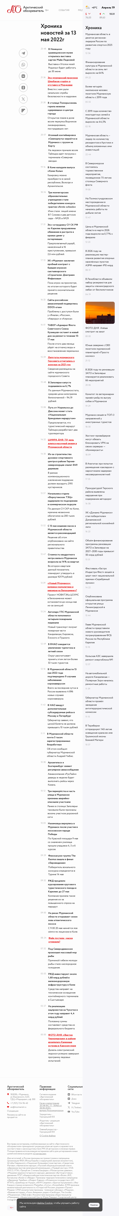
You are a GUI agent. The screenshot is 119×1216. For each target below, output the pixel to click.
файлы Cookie (45, 1203)
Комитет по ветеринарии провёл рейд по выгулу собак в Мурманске (99, 397)
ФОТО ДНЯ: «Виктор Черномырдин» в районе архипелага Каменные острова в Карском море (62, 1040)
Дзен (73, 1099)
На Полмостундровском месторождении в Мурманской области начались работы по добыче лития (99, 206)
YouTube (75, 1112)
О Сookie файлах (48, 1136)
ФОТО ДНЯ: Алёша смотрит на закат (96, 329)
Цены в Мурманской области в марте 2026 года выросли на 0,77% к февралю (99, 232)
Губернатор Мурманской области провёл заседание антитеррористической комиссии (99, 705)
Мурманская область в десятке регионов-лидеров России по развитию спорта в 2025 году (98, 41)
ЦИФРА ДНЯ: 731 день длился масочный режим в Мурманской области (62, 443)
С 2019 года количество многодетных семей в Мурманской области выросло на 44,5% (98, 116)
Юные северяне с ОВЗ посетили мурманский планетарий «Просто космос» (97, 351)
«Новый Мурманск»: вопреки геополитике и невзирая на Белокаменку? (62, 587)
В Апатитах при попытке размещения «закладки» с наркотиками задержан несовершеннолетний (99, 469)
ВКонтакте (76, 1094)
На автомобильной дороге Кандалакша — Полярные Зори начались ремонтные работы (99, 679)
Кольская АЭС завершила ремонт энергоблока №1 (99, 657)
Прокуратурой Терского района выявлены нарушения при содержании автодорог (99, 494)
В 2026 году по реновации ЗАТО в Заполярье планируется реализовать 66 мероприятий (99, 375)
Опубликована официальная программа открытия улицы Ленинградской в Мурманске (99, 604)
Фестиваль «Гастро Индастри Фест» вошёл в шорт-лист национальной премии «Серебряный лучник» (99, 576)
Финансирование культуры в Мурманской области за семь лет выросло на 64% (98, 68)
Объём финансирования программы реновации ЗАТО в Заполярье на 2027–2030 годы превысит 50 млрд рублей (99, 548)
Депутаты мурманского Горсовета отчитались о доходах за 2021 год (61, 361)
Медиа (82, 10)
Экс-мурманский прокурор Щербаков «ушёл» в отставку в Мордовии (63, 81)
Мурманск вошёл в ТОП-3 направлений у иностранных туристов (99, 418)
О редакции (12, 1111)
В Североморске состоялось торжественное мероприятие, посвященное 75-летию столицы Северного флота (98, 174)
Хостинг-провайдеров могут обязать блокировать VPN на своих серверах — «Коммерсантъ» (97, 443)
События (64, 10)
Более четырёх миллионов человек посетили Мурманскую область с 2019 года (98, 92)
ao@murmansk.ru (18, 1107)
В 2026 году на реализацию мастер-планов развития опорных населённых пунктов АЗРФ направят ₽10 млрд (99, 258)
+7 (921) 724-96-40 (19, 1103)
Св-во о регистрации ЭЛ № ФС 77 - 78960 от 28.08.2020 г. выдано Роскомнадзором (51, 1107)
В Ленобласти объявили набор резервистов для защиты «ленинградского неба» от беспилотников (99, 284)
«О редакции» (39, 1153)
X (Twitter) (76, 1107)
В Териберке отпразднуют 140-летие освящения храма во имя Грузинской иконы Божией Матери (98, 733)
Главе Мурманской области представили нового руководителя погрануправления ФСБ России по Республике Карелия (98, 633)
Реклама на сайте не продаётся (16, 1116)
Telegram (75, 1103)
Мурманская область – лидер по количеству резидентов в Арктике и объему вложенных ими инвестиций (99, 143)
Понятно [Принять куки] (94, 1205)
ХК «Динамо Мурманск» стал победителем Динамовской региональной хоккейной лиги (99, 520)
